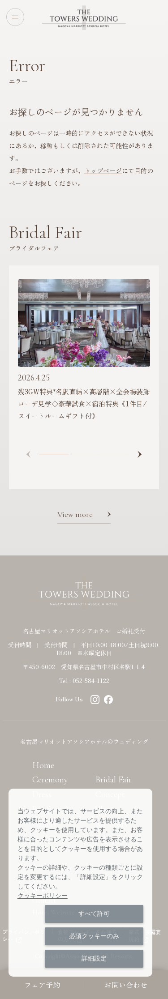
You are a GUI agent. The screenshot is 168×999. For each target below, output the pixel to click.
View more (75, 514)
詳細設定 (94, 958)
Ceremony (50, 779)
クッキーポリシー (42, 895)
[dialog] (80, 883)
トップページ (103, 170)
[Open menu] (15, 17)
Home (43, 765)
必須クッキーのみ (94, 935)
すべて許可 (94, 913)
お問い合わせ (125, 984)
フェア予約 (42, 984)
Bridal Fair (113, 779)
